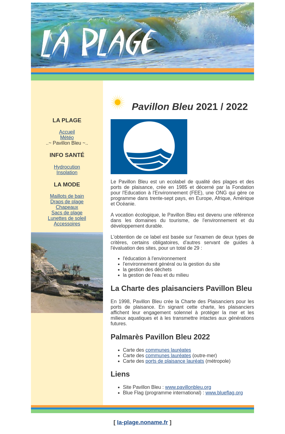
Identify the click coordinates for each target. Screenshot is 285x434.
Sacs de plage (66, 212)
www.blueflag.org (224, 392)
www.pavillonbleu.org (188, 387)
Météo (67, 137)
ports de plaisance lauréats (175, 361)
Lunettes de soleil (67, 218)
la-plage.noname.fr (142, 422)
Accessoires (67, 223)
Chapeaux (67, 207)
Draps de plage (67, 201)
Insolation (67, 172)
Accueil (67, 132)
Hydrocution (67, 167)
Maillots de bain (67, 196)
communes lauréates (168, 350)
